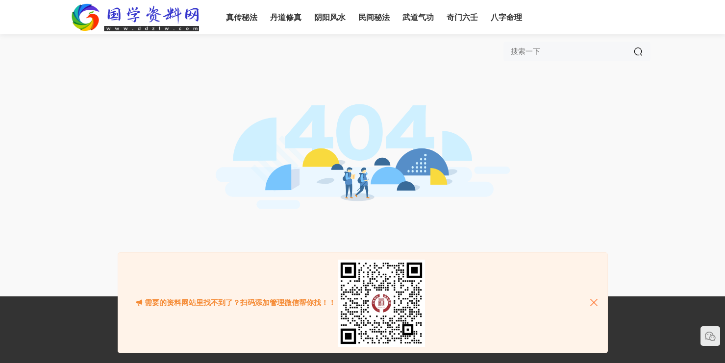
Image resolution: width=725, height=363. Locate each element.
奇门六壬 (462, 17)
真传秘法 (241, 17)
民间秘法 (374, 17)
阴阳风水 (330, 17)
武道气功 (418, 17)
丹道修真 (285, 17)
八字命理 (506, 17)
